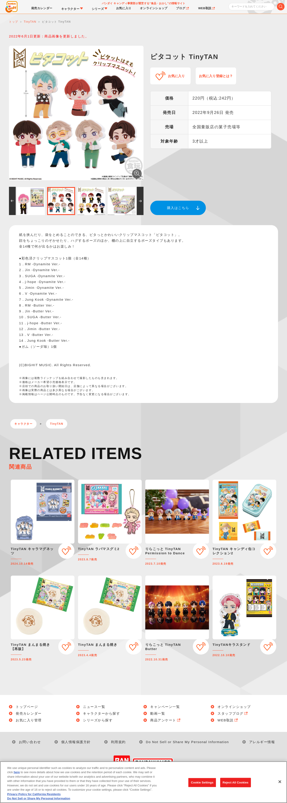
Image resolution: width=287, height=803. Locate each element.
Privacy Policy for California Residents (34, 795)
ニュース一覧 (94, 706)
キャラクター (23, 423)
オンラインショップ (234, 706)
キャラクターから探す (101, 713)
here (17, 773)
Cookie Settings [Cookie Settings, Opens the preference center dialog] (202, 783)
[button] (12, 201)
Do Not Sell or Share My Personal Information (187, 742)
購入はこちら (178, 208)
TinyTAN (56, 423)
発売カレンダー (29, 713)
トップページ (27, 706)
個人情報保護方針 (76, 742)
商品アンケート (165, 720)
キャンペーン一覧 (165, 706)
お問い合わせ (30, 742)
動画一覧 (157, 713)
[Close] (280, 783)
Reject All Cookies (235, 783)
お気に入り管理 (29, 720)
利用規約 (118, 742)
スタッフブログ (232, 713)
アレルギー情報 (262, 742)
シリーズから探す (98, 720)
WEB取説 (228, 720)
